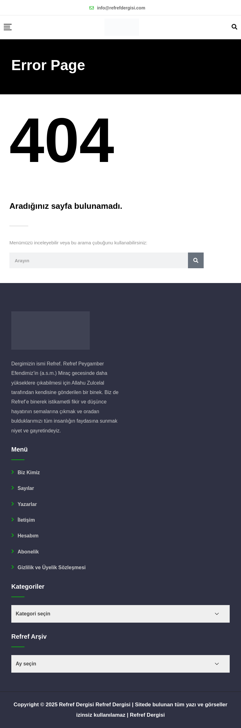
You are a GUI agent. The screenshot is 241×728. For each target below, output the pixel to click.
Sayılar (26, 488)
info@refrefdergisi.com (121, 7)
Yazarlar (27, 504)
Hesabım (28, 535)
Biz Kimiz (29, 472)
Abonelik (28, 551)
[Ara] (186, 260)
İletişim (26, 520)
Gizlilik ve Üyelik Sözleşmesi (52, 567)
